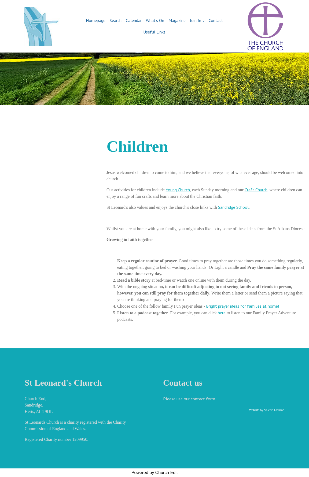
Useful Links (154, 32)
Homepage (95, 20)
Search (116, 20)
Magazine (177, 20)
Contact (216, 20)
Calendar (134, 20)
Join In (195, 20)
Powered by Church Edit (154, 472)
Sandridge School (233, 207)
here (221, 312)
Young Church (178, 189)
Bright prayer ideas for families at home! (242, 306)
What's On (155, 20)
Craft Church (256, 189)
